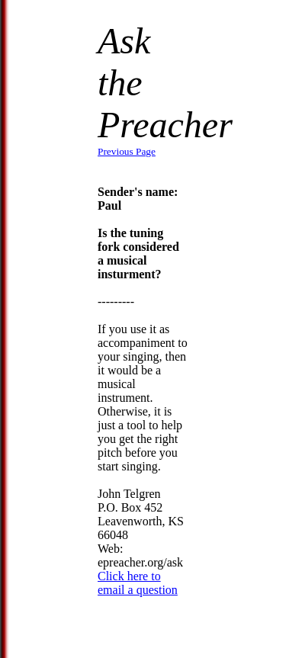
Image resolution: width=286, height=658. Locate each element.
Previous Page (127, 151)
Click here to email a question (138, 583)
